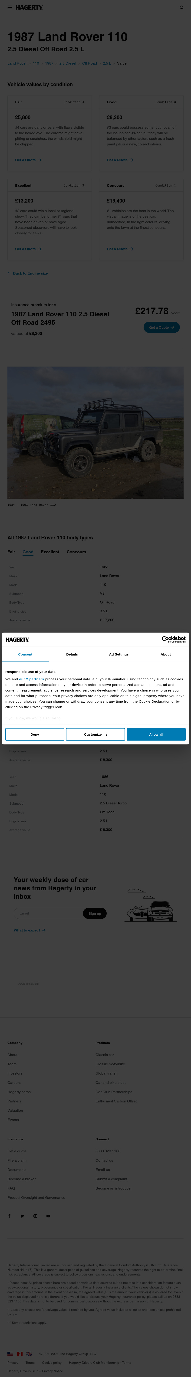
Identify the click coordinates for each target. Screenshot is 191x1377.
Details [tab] (72, 654)
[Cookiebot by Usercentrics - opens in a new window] (165, 639)
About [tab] (166, 654)
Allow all (156, 734)
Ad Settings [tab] (119, 654)
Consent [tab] (25, 654)
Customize (95, 734)
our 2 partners (31, 679)
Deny (34, 734)
